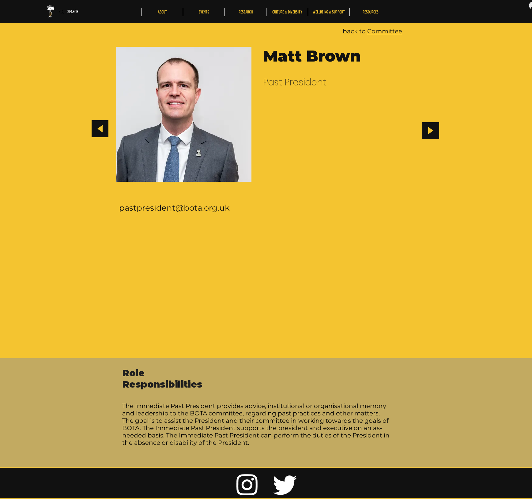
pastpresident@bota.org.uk (174, 208)
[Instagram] (247, 484)
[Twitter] (285, 484)
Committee (384, 31)
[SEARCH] (74, 11)
